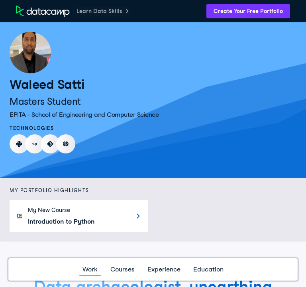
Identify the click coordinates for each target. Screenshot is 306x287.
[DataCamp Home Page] (43, 11)
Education (208, 269)
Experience (163, 269)
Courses (122, 269)
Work (90, 269)
